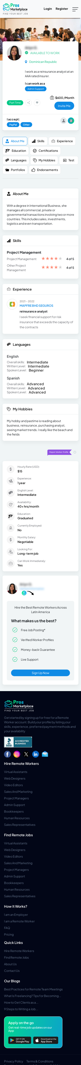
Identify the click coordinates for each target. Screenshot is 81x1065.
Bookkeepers (14, 811)
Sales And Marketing (18, 791)
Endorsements (45, 170)
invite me (64, 106)
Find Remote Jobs (18, 835)
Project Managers (16, 798)
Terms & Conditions (39, 1061)
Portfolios (15, 170)
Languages (15, 160)
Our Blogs (12, 981)
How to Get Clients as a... (21, 1002)
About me (15, 141)
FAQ (7, 928)
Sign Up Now (40, 673)
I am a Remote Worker (19, 921)
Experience (62, 141)
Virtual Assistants (15, 772)
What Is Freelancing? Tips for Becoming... (32, 996)
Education (15, 150)
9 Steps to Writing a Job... (21, 1009)
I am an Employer (16, 914)
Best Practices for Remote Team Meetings (33, 989)
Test (68, 160)
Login (48, 8)
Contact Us (12, 970)
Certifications (45, 151)
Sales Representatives (19, 824)
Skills (38, 141)
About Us (10, 964)
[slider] (51, 259)
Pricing (9, 934)
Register (62, 8)
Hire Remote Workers (21, 763)
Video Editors (13, 785)
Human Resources (17, 818)
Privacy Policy (13, 1061)
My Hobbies (44, 160)
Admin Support (14, 805)
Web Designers (14, 778)
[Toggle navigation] (75, 9)
